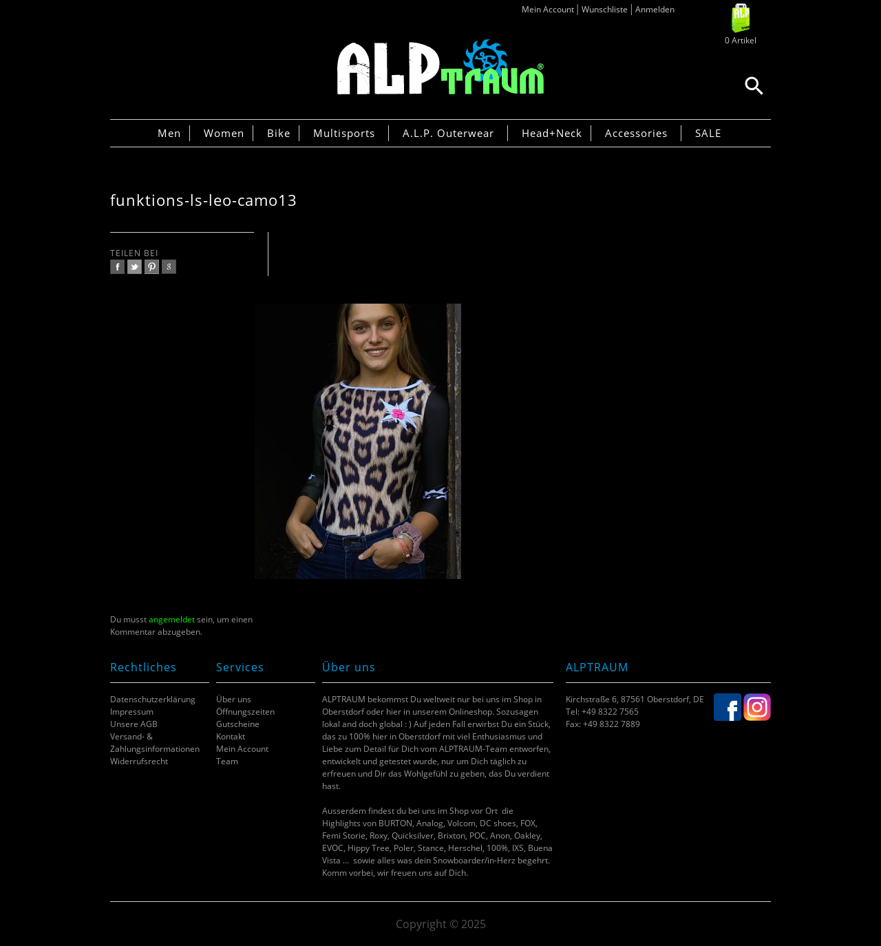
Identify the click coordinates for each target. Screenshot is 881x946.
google (169, 267)
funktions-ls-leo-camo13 (203, 200)
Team (227, 761)
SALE (708, 133)
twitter (134, 267)
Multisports (344, 133)
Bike (278, 133)
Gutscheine (237, 724)
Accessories (636, 133)
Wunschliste (605, 9)
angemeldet (172, 619)
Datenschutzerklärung (152, 699)
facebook (117, 267)
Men (169, 133)
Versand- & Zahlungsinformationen (155, 742)
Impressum (131, 711)
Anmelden (655, 9)
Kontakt (230, 736)
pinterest (152, 267)
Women (224, 133)
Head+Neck (552, 133)
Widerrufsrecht (139, 761)
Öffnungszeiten (245, 711)
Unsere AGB (134, 724)
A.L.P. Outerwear (448, 133)
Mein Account (548, 9)
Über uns (233, 699)
